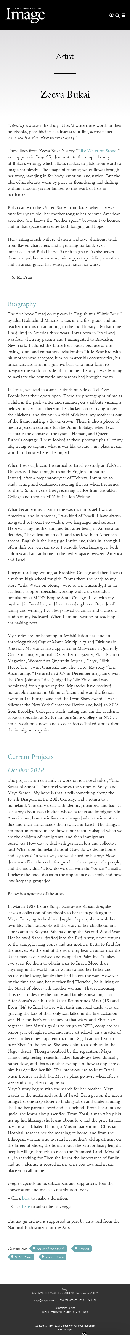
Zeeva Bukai (55, 1257)
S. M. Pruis (23, 1257)
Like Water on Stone (97, 151)
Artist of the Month (50, 1249)
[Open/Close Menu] (123, 15)
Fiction (84, 1249)
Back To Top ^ (65, 1329)
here (26, 1198)
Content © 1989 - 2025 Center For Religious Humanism (65, 1326)
